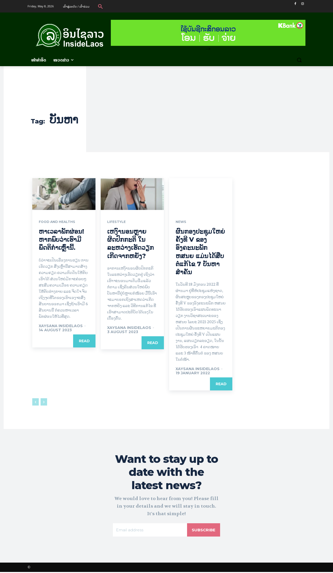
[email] (149, 531)
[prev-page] (35, 402)
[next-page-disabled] (44, 402)
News (182, 222)
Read (84, 341)
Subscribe (202, 530)
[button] (100, 6)
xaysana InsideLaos (61, 326)
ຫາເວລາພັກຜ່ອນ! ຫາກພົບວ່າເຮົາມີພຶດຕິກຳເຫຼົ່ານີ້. (61, 240)
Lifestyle (117, 222)
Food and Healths (59, 222)
